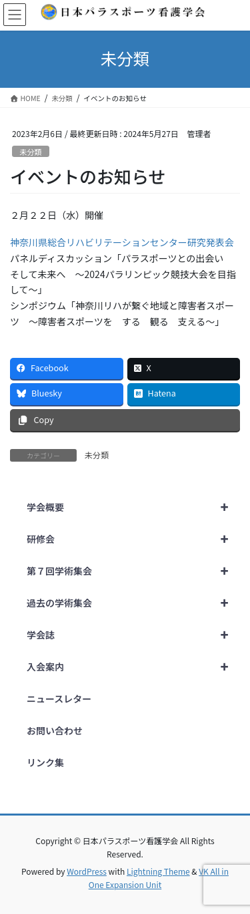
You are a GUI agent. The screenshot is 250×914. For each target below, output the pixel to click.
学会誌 (133, 635)
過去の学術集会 (133, 603)
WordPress (87, 871)
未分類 (30, 151)
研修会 (133, 539)
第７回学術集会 (133, 571)
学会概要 (133, 507)
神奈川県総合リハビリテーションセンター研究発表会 (122, 242)
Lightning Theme (158, 871)
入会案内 (133, 667)
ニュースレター (59, 698)
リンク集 (45, 762)
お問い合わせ (55, 730)
